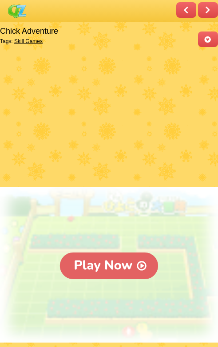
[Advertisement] (107, 118)
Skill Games (28, 41)
